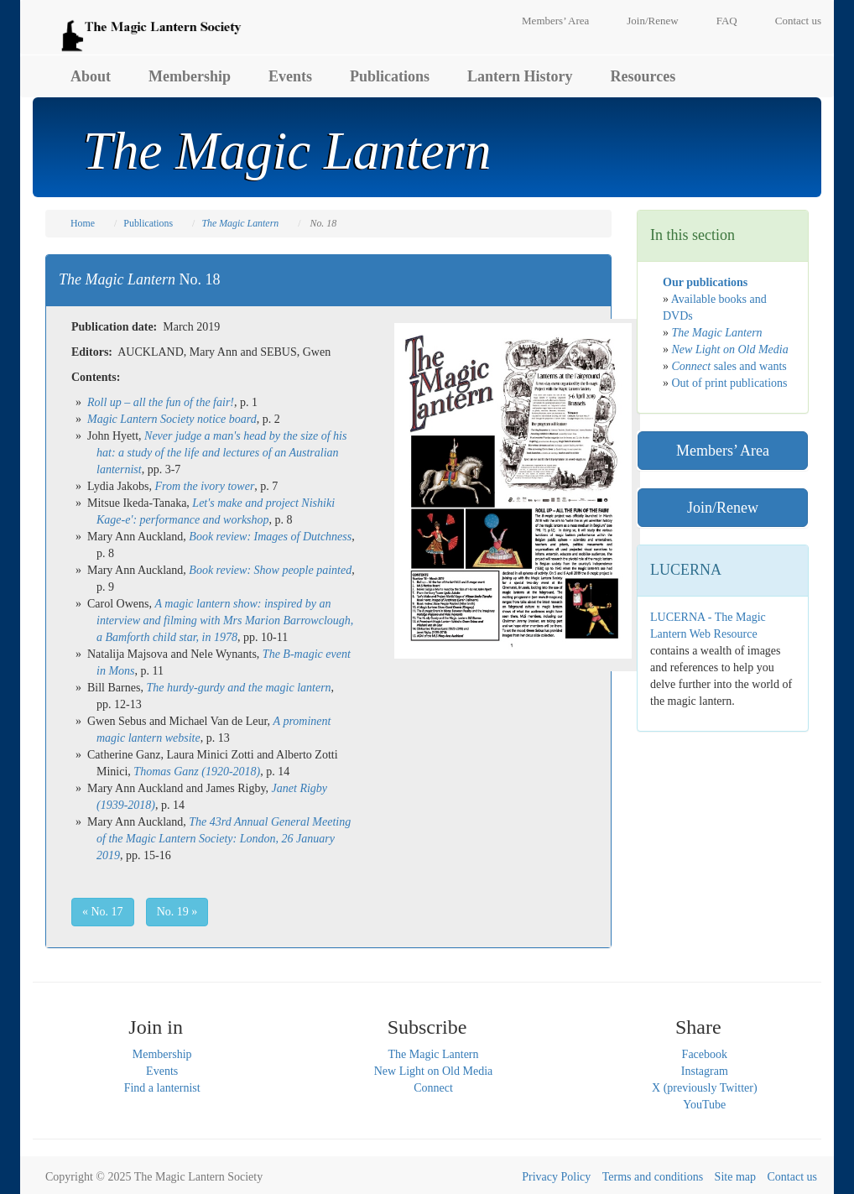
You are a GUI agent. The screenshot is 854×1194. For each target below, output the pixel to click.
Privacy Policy (556, 1177)
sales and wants (729, 366)
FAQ (726, 20)
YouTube (704, 1104)
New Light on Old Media (433, 1071)
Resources (643, 76)
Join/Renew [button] (722, 507)
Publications (390, 76)
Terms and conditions (652, 1177)
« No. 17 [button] (102, 911)
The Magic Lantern (433, 1054)
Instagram (704, 1071)
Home (82, 223)
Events (290, 76)
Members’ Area (555, 20)
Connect (433, 1088)
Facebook (704, 1054)
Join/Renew (652, 20)
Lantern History (520, 76)
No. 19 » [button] (177, 911)
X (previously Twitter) (705, 1088)
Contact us (798, 20)
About (90, 76)
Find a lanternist (162, 1088)
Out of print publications (730, 383)
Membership (189, 76)
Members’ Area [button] (722, 450)
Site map (735, 1177)
